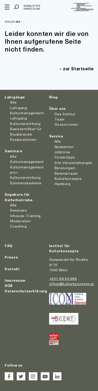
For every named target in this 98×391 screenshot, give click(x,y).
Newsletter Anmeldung (32, 7)
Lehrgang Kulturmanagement (27, 110)
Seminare (13, 151)
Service (56, 136)
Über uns (57, 108)
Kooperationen (23, 139)
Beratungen (65, 168)
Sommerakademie (26, 183)
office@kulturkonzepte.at (71, 283)
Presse (11, 257)
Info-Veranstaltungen (73, 162)
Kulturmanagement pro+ (27, 169)
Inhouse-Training (25, 215)
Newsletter (64, 146)
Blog (53, 97)
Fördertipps (64, 157)
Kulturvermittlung (25, 177)
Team (59, 119)
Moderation (20, 221)
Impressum (15, 280)
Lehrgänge (15, 97)
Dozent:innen (66, 124)
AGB (9, 285)
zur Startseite (78, 68)
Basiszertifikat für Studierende (26, 131)
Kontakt (12, 269)
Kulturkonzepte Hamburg (68, 181)
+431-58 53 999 (63, 278)
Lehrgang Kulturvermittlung (25, 120)
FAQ (9, 245)
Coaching (18, 226)
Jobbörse (62, 152)
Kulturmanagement (27, 161)
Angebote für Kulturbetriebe (19, 197)
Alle (13, 102)
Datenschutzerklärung (26, 291)
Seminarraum (66, 173)
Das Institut (65, 114)
